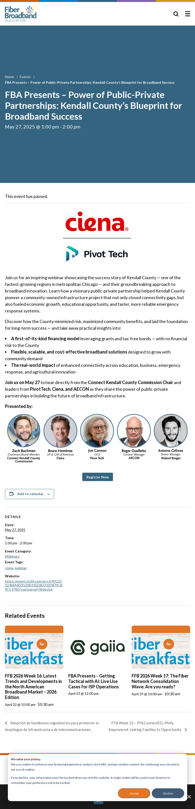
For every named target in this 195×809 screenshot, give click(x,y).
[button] (97, 477)
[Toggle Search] (176, 14)
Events (25, 77)
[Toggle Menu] (188, 14)
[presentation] (34, 648)
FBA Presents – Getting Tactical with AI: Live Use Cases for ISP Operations (93, 681)
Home (10, 77)
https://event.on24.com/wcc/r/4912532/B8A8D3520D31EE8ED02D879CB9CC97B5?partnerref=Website (34, 585)
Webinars (12, 556)
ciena (9, 568)
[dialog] (97, 777)
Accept (134, 793)
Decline (168, 793)
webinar (20, 568)
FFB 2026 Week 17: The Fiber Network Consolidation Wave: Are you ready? (160, 681)
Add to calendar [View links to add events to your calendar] (30, 494)
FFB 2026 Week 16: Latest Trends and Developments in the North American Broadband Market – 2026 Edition (33, 686)
